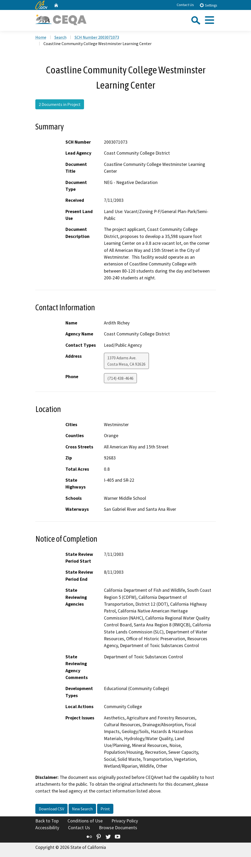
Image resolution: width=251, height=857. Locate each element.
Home (40, 37)
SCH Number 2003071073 (97, 37)
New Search (82, 808)
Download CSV (51, 808)
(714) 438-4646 (120, 378)
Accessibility (47, 828)
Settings (208, 5)
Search (60, 37)
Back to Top (47, 821)
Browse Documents (118, 828)
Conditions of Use (85, 821)
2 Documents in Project (60, 104)
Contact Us (185, 4)
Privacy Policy (124, 821)
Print (105, 808)
